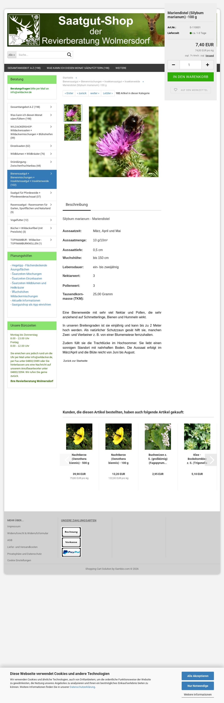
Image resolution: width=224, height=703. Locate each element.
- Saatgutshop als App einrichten (30, 304)
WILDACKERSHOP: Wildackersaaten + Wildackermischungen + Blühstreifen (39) (31, 132)
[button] (174, 64)
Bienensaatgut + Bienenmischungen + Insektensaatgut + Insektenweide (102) (29, 179)
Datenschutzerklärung (82, 686)
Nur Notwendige (198, 685)
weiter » (94, 93)
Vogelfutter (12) (19, 220)
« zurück (81, 93)
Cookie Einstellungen (19, 560)
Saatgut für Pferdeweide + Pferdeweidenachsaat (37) (25, 194)
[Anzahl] (191, 64)
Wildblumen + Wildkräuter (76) (27, 153)
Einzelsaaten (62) (20, 145)
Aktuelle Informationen (26, 300)
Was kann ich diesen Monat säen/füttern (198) (78, 67)
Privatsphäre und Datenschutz (24, 553)
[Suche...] (11, 54)
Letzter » (108, 93)
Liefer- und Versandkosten (22, 547)
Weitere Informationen (198, 694)
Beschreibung (77, 204)
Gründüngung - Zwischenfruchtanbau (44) (25, 163)
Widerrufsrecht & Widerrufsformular (27, 533)
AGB (9, 540)
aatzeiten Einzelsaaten (28, 278)
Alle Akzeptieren (197, 676)
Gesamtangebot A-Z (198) (24, 67)
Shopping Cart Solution (98, 568)
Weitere (121, 67)
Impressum (13, 526)
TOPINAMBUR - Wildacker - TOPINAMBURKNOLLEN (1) (26, 241)
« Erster (69, 93)
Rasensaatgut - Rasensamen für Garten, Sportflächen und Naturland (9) (30, 208)
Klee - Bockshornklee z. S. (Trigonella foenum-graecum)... (197, 459)
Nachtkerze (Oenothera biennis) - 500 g (79, 458)
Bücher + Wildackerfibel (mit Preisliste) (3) (26, 230)
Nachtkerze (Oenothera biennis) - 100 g (118, 458)
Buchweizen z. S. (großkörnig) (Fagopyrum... (158, 458)
